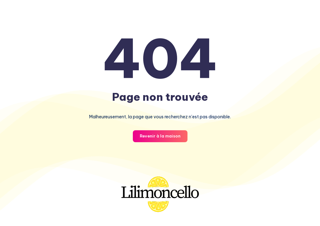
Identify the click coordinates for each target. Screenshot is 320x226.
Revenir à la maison (160, 135)
